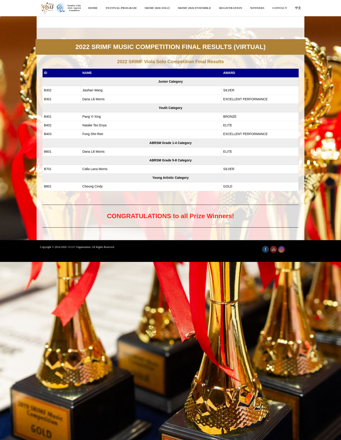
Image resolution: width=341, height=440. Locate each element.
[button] (7, 112)
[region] (170, 112)
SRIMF (71, 425)
